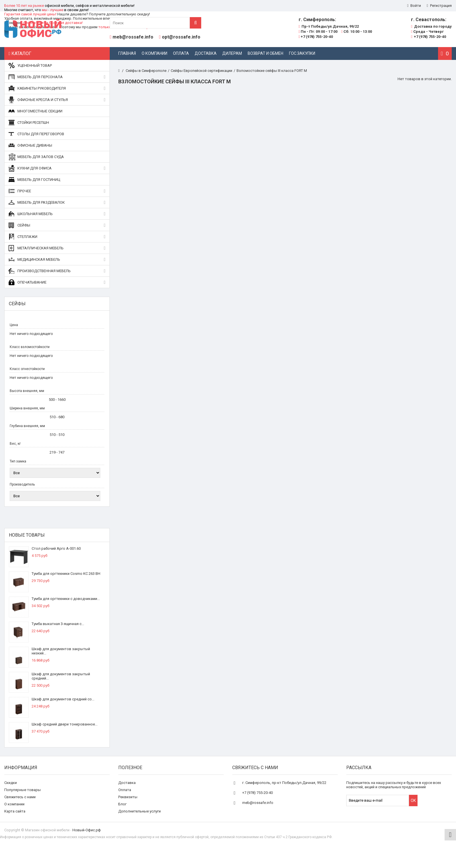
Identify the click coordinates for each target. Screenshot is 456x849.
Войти (414, 5)
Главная (127, 53)
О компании (154, 53)
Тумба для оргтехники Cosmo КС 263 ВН (66, 573)
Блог (122, 804)
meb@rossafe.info (133, 37)
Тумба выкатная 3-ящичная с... (58, 624)
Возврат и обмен (265, 53)
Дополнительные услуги (139, 811)
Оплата (181, 53)
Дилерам (232, 53)
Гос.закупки (302, 53)
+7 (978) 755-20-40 (316, 37)
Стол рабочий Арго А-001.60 (56, 548)
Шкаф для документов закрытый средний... (61, 676)
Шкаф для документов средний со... (63, 699)
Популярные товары (22, 790)
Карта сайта (14, 811)
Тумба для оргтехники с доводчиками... (66, 599)
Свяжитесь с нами (20, 797)
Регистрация (439, 5)
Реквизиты (127, 797)
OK (413, 800)
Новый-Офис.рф (86, 830)
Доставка (206, 53)
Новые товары (27, 535)
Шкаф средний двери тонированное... (64, 724)
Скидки (10, 783)
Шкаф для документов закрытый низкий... (61, 651)
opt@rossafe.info (181, 37)
